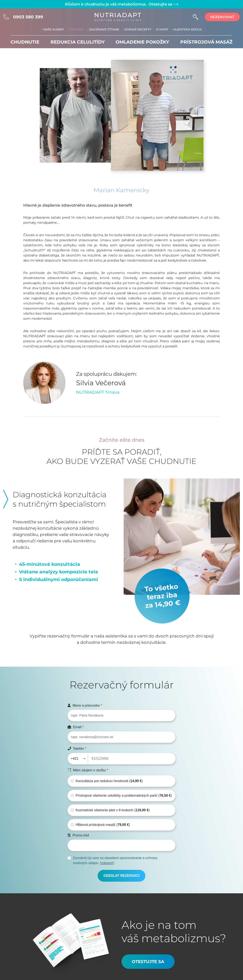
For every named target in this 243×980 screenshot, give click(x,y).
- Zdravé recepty (136, 29)
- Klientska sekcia (186, 29)
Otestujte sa (162, 4)
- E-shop (161, 29)
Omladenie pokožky (142, 42)
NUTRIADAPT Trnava (97, 392)
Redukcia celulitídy (78, 42)
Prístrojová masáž (206, 42)
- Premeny (75, 29)
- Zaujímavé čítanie (103, 29)
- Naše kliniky (52, 29)
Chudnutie (25, 42)
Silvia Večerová (101, 383)
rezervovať (222, 17)
